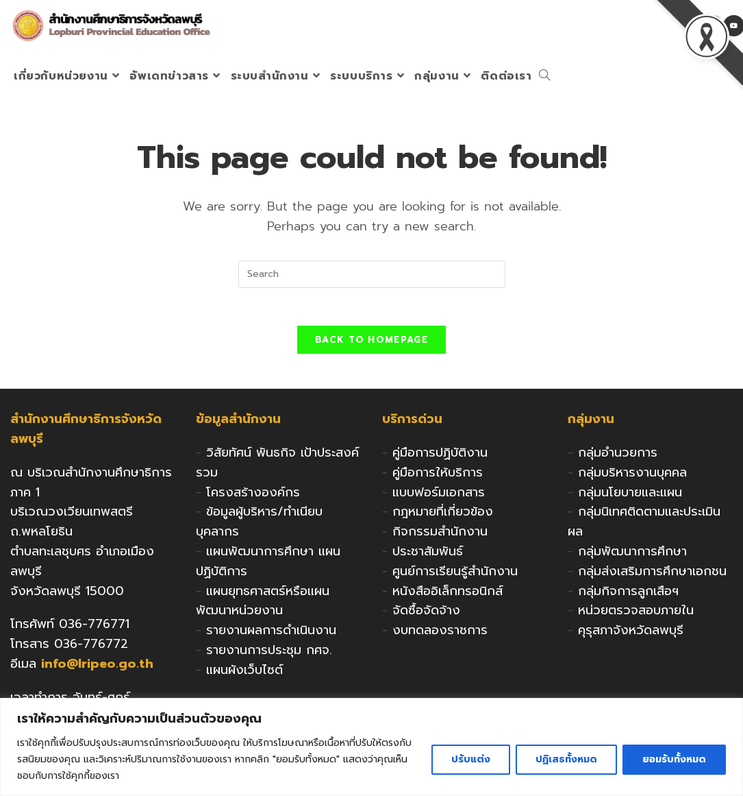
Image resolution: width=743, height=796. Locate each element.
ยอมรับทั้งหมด (674, 759)
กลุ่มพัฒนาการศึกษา (632, 555)
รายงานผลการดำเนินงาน (271, 634)
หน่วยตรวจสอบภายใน (636, 614)
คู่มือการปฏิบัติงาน (440, 456)
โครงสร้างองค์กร (253, 495)
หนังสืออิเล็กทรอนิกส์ (447, 594)
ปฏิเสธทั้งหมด (566, 759)
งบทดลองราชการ (440, 634)
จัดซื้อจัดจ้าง (426, 614)
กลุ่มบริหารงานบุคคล (632, 476)
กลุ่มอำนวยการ (617, 456)
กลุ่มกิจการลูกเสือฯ (628, 594)
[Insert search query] (371, 274)
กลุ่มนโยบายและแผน (630, 495)
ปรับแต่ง (470, 759)
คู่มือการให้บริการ (437, 476)
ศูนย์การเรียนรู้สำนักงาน (455, 575)
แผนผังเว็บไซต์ (244, 674)
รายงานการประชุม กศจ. (269, 654)
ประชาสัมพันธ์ (427, 555)
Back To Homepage (371, 343)
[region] (371, 747)
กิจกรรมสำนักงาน (440, 535)
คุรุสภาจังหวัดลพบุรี (630, 634)
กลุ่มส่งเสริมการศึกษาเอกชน (652, 575)
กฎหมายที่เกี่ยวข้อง (442, 515)
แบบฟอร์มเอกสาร (438, 495)
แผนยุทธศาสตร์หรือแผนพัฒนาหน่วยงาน (262, 604)
